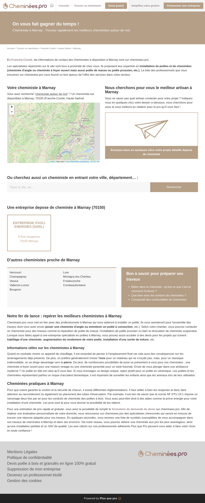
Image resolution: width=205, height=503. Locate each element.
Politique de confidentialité (29, 457)
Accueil (10, 48)
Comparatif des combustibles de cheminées (159, 299)
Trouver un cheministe (27, 48)
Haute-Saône (64, 48)
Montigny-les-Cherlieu (77, 276)
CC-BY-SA (95, 162)
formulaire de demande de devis (133, 409)
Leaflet (52, 162)
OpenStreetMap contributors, (78, 162)
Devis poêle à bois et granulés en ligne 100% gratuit (51, 463)
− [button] (12, 112)
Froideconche (71, 281)
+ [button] (12, 107)
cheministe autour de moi (51, 94)
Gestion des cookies (24, 481)
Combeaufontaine (74, 285)
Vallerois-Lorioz (19, 285)
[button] (64, 6)
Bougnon (15, 289)
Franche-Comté (48, 48)
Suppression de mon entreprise (34, 469)
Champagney (18, 276)
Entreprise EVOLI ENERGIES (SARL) (29, 224)
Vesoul (14, 281)
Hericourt (15, 272)
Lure (66, 272)
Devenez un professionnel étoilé (34, 475)
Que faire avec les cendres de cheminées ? (158, 295)
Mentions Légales (22, 452)
